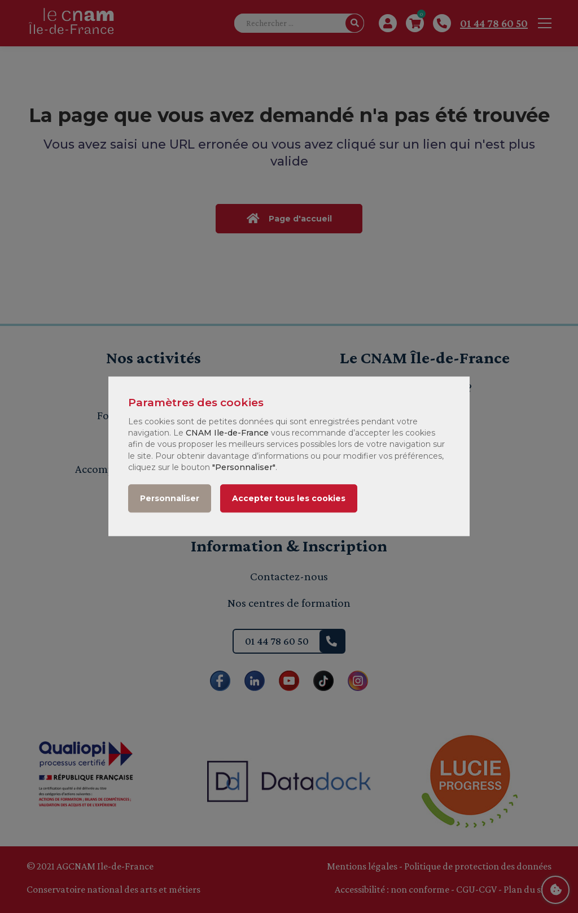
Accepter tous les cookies (288, 499)
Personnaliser (169, 499)
